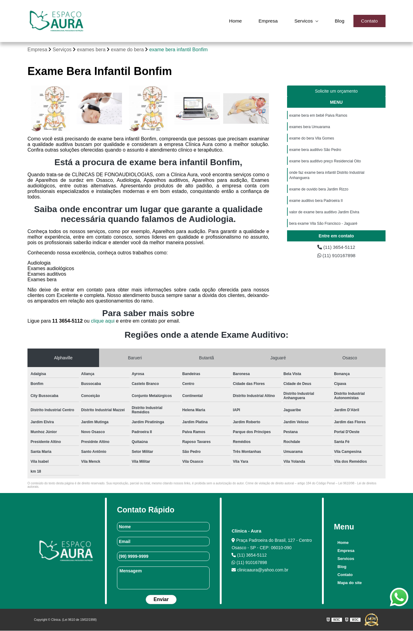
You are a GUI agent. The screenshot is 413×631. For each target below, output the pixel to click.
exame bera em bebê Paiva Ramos (318, 116)
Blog (339, 20)
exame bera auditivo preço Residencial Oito (325, 163)
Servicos (303, 20)
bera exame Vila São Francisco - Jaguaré (323, 227)
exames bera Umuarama (309, 127)
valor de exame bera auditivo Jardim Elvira (324, 215)
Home (233, 20)
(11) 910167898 (336, 257)
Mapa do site (349, 583)
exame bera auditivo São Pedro (315, 151)
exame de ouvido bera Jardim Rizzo (318, 192)
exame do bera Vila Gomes (311, 139)
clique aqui (103, 321)
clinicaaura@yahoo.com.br (260, 570)
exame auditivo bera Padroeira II (316, 203)
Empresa (266, 20)
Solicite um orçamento (336, 91)
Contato (369, 20)
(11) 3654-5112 (336, 248)
